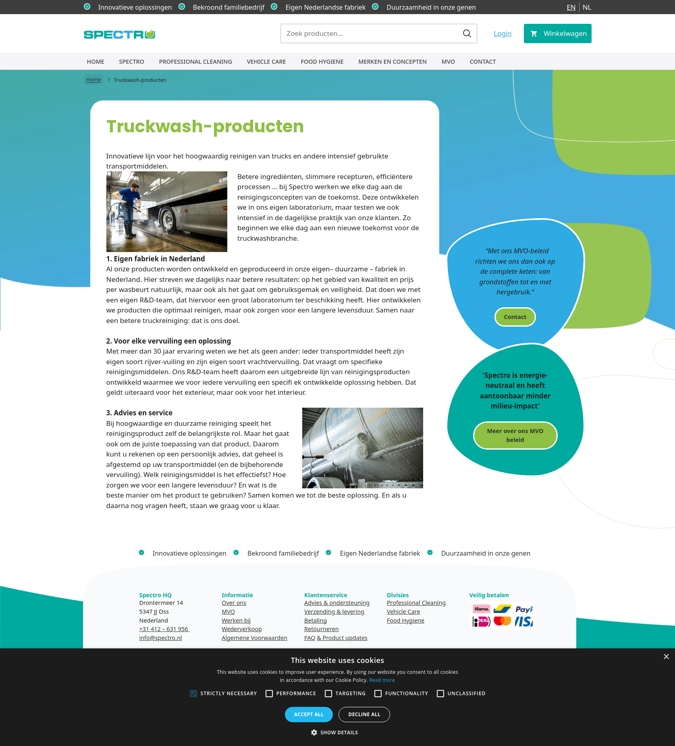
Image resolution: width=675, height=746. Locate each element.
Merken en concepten (392, 61)
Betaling (315, 620)
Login (503, 33)
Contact (483, 61)
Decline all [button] (364, 714)
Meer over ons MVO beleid (515, 435)
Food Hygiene (322, 61)
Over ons (234, 602)
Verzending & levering (334, 611)
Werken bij (236, 620)
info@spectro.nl (160, 638)
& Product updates (342, 638)
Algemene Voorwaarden (254, 638)
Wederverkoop (242, 629)
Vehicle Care (266, 61)
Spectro (131, 61)
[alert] (337, 697)
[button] (337, 732)
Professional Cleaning (195, 61)
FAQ (309, 638)
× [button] (666, 657)
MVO (448, 61)
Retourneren (321, 629)
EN (571, 7)
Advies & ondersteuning (337, 602)
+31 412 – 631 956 (164, 629)
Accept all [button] (309, 714)
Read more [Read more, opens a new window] (382, 680)
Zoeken (467, 33)
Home (95, 61)
